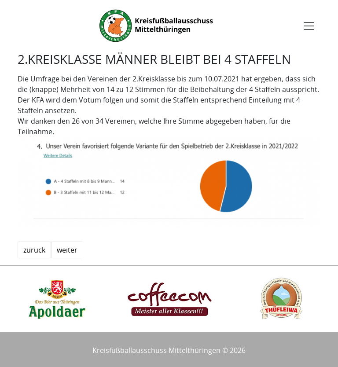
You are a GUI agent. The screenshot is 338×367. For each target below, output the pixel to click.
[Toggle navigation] (309, 26)
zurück (34, 250)
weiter (67, 250)
